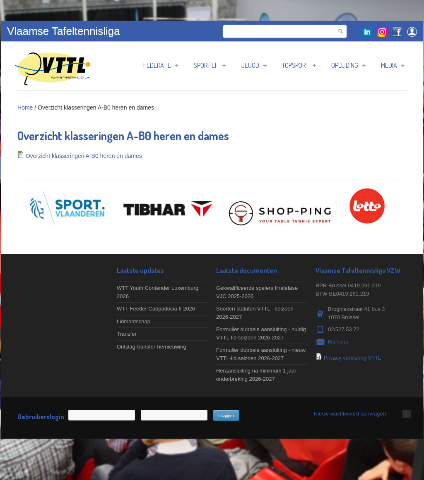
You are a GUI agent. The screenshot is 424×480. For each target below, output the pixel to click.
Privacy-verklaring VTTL (352, 358)
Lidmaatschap (133, 321)
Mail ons (338, 342)
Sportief (210, 65)
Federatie (160, 65)
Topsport (299, 65)
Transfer (127, 334)
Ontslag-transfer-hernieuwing (151, 347)
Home (25, 107)
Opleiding (348, 65)
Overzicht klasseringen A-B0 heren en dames (84, 156)
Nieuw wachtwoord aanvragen (350, 414)
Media (393, 65)
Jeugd (254, 65)
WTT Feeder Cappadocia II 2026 (156, 309)
